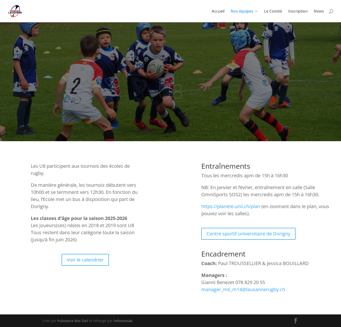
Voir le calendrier (85, 260)
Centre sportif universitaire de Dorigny (248, 233)
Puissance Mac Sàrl (72, 320)
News (319, 11)
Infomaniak (123, 320)
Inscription (298, 11)
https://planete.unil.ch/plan (230, 206)
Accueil (218, 11)
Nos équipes (242, 11)
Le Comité (273, 11)
